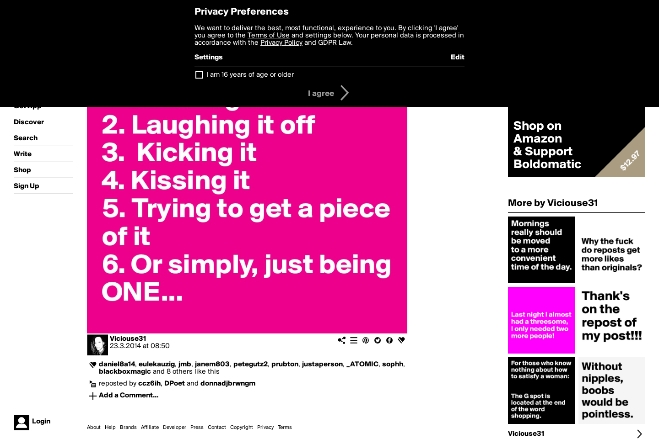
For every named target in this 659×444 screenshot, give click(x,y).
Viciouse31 (128, 339)
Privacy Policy (281, 43)
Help (110, 427)
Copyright (241, 427)
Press (197, 427)
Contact (217, 427)
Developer (174, 427)
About (94, 427)
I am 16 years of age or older (250, 75)
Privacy (265, 427)
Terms (285, 427)
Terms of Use (269, 35)
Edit (458, 57)
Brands (128, 427)
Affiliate (150, 427)
